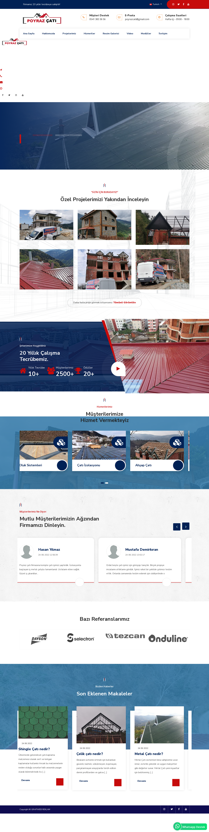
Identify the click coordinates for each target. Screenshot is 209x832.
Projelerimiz (69, 33)
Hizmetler (89, 33)
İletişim (163, 33)
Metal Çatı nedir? (38, 772)
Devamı (31, 799)
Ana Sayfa (28, 33)
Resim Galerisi (111, 33)
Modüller (146, 33)
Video (130, 33)
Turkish (155, 4)
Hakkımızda (48, 33)
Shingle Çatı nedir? (97, 767)
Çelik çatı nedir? (153, 772)
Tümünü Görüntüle (124, 321)
